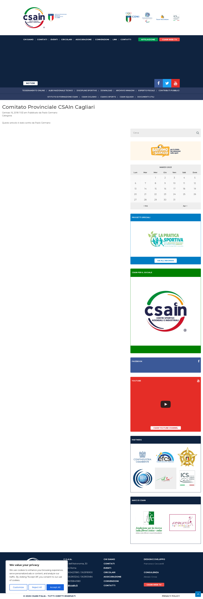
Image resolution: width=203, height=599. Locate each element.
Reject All (37, 587)
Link (115, 39)
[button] (198, 133)
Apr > (185, 206)
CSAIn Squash (127, 97)
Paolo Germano (49, 112)
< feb (146, 206)
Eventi (54, 39)
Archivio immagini (125, 90)
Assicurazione (84, 39)
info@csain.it (70, 585)
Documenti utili (145, 97)
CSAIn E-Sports (108, 97)
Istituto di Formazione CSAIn (62, 97)
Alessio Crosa (150, 576)
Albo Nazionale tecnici (61, 90)
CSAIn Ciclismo (89, 97)
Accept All (55, 587)
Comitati (42, 39)
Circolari (66, 39)
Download (106, 90)
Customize (18, 587)
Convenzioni (102, 39)
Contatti (126, 39)
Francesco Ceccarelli (154, 563)
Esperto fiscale (146, 90)
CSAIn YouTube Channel (165, 428)
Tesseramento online (33, 90)
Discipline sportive (87, 90)
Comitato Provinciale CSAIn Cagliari (48, 107)
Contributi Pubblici (169, 90)
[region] (37, 576)
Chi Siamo (28, 39)
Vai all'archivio (165, 261)
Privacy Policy (171, 596)
